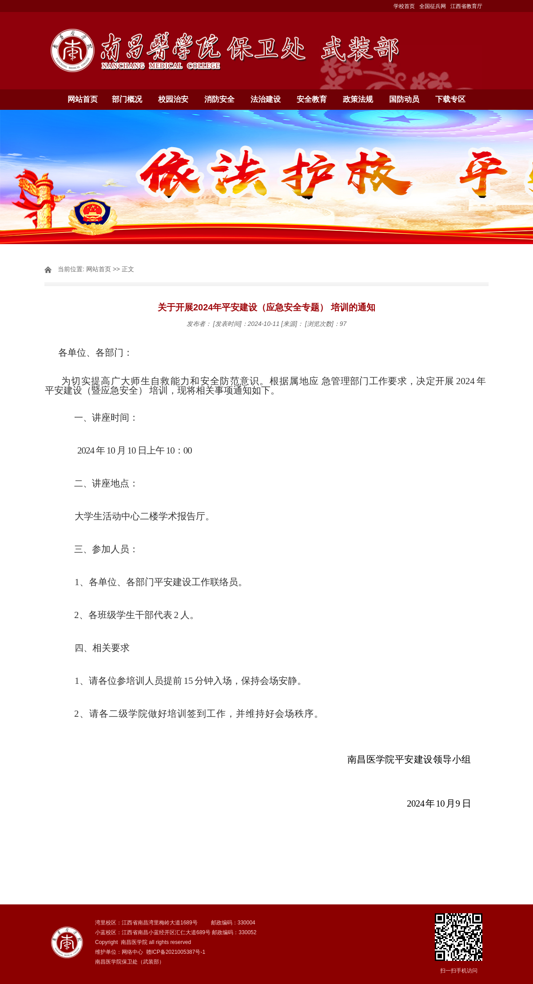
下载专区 (450, 99)
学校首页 (404, 6)
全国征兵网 (432, 6)
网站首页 (83, 99)
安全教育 (312, 99)
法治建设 (266, 99)
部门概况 (127, 99)
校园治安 (173, 99)
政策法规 (358, 99)
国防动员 (404, 99)
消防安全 (219, 99)
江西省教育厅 (466, 6)
